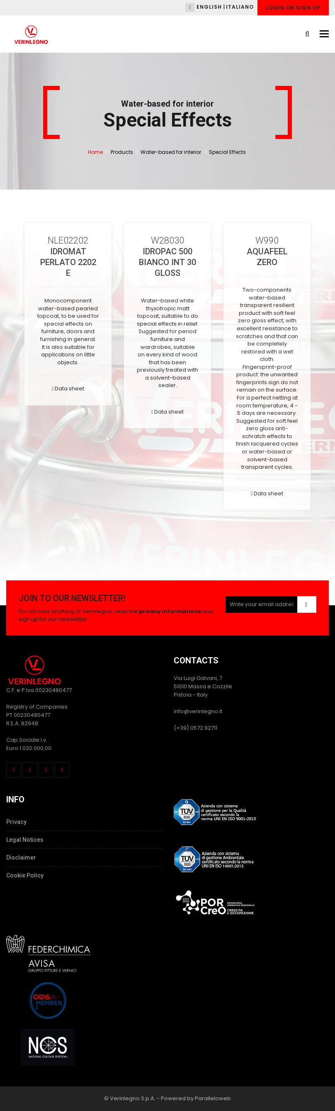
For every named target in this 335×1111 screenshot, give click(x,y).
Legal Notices (25, 839)
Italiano (240, 6)
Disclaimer (21, 857)
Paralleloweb (213, 1098)
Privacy (16, 822)
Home (95, 152)
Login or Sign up (293, 7)
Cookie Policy (25, 875)
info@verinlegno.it (198, 711)
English (209, 6)
